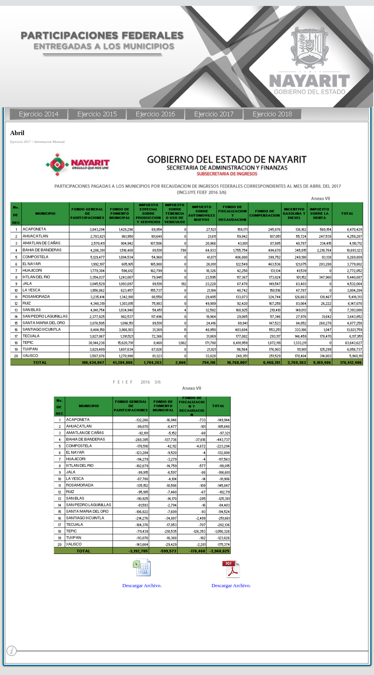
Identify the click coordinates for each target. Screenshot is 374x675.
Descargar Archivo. (142, 585)
